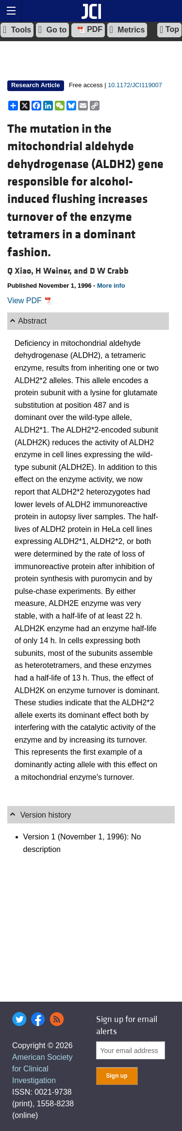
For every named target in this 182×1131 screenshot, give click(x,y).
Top (169, 29)
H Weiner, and (62, 271)
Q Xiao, (21, 271)
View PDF (29, 300)
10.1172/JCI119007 (135, 85)
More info (111, 285)
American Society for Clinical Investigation (42, 1069)
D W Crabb (109, 271)
